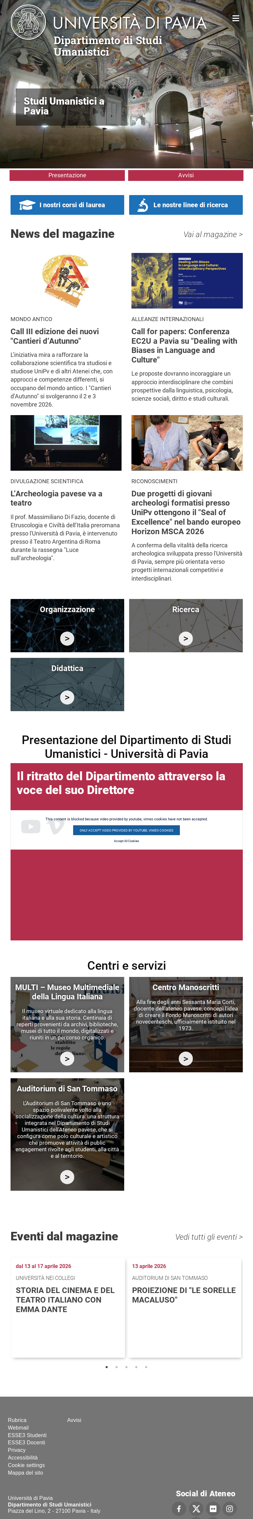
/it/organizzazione (67, 639)
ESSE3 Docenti (26, 1442)
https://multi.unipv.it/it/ (67, 1059)
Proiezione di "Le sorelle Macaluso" (184, 1295)
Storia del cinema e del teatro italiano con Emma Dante (65, 1300)
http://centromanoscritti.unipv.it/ (186, 1059)
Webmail (18, 1428)
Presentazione (67, 175)
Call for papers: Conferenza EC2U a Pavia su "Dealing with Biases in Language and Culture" (184, 345)
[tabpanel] (69, 1307)
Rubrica (17, 1420)
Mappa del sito (25, 1473)
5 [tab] (146, 1367)
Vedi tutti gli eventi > (209, 1237)
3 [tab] (126, 1367)
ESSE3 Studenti (27, 1435)
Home (236, 17)
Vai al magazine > (213, 234)
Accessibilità (23, 1457)
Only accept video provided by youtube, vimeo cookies (126, 830)
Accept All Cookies (126, 841)
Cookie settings (26, 1465)
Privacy (17, 1450)
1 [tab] (106, 1367)
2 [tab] (116, 1367)
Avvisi (186, 175)
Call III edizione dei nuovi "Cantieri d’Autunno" (55, 336)
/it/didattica (67, 697)
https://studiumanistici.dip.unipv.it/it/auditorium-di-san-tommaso (67, 1177)
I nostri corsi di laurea (72, 205)
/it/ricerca (186, 639)
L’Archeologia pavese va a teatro (56, 498)
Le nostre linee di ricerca (191, 205)
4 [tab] (136, 1367)
